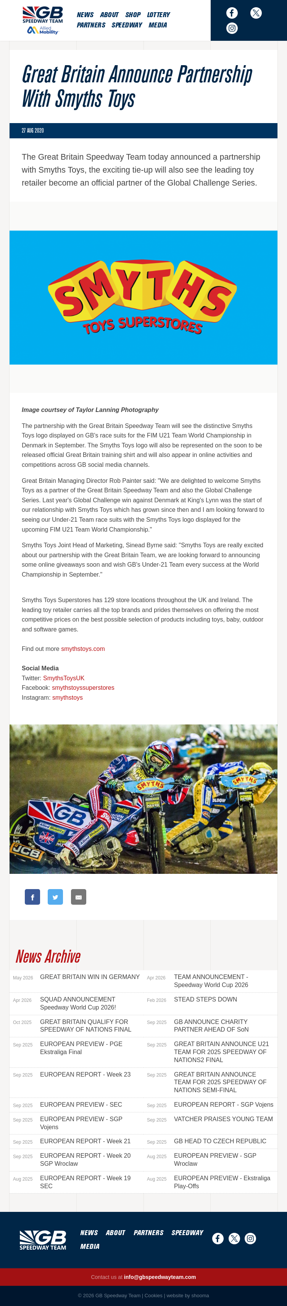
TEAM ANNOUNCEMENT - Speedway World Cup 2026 (197, 981)
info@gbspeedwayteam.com (160, 1277)
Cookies (154, 1295)
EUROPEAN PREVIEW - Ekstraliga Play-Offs (209, 1182)
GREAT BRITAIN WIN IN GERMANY (76, 977)
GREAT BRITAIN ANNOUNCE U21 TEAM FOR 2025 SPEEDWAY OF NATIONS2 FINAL (208, 1052)
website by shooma (187, 1295)
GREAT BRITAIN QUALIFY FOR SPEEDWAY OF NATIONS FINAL (72, 1026)
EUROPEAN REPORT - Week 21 (72, 1141)
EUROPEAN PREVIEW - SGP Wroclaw (201, 1159)
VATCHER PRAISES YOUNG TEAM (210, 1119)
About (109, 15)
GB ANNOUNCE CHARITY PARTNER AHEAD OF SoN (198, 1026)
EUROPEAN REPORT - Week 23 (72, 1074)
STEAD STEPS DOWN (192, 999)
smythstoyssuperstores (83, 687)
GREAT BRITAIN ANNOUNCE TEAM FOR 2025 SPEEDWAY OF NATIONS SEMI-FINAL (206, 1082)
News (85, 15)
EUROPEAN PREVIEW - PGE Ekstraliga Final (68, 1048)
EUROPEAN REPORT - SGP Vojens (210, 1104)
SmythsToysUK (63, 678)
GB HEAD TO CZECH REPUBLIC (206, 1141)
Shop (132, 15)
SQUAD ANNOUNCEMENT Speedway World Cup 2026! (64, 1003)
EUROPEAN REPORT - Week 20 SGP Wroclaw (72, 1159)
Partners (91, 25)
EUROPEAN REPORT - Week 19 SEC (72, 1182)
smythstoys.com (83, 649)
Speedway (126, 25)
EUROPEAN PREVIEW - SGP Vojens (68, 1123)
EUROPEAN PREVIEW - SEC (67, 1104)
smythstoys (67, 697)
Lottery (158, 15)
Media (157, 25)
